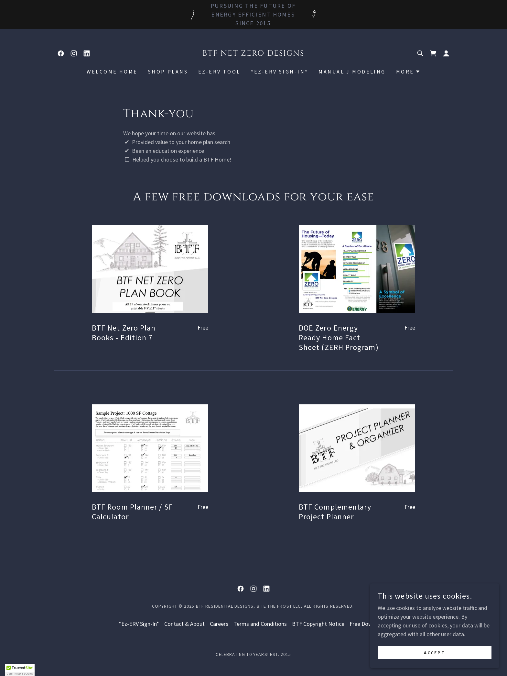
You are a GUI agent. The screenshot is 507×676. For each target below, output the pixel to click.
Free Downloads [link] (369, 623)
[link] (60, 53)
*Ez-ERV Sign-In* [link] (279, 71)
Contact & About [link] (184, 623)
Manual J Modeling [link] (351, 71)
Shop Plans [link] (168, 71)
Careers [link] (219, 623)
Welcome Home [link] (112, 71)
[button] (446, 53)
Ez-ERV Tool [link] (219, 71)
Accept (434, 653)
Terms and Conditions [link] (260, 623)
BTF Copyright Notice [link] (318, 623)
